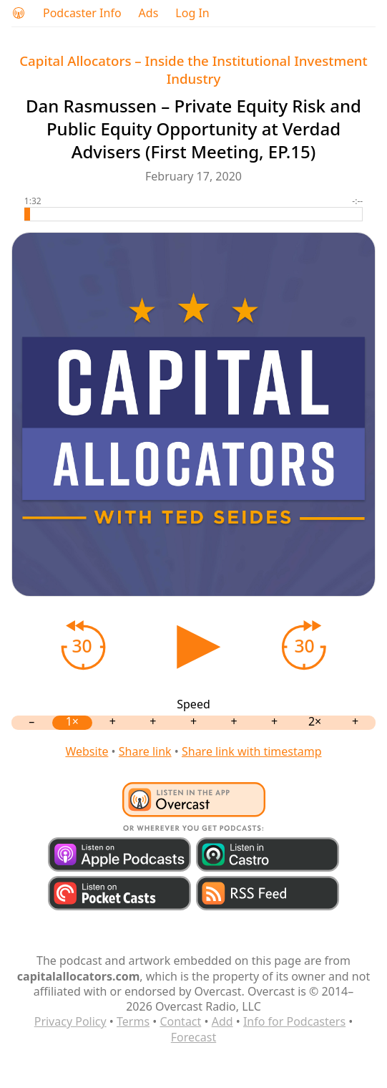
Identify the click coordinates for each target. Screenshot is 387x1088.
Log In (192, 13)
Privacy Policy (70, 1021)
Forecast (193, 1037)
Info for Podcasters (294, 1021)
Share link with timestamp (252, 751)
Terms (133, 1021)
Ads (149, 13)
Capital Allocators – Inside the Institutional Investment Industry (193, 69)
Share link (145, 751)
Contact (180, 1021)
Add (222, 1021)
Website (86, 751)
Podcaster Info (82, 13)
